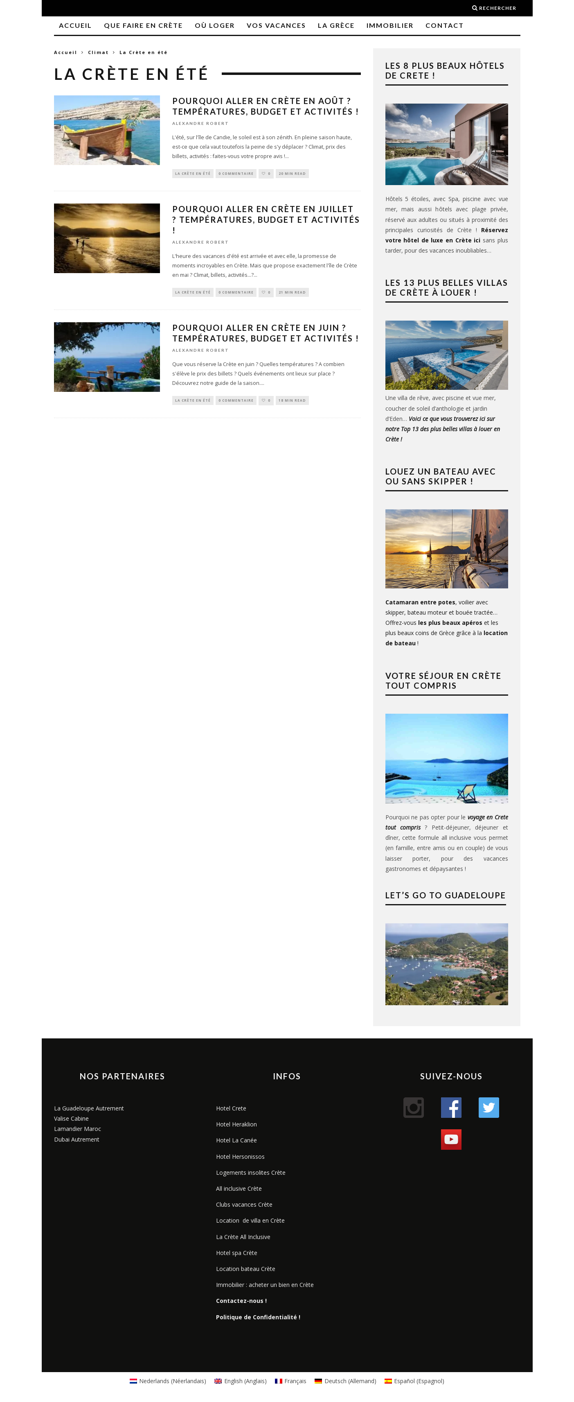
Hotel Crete (231, 1108)
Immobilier (390, 25)
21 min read (292, 293)
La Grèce (336, 25)
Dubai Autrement (76, 1139)
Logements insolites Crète (251, 1172)
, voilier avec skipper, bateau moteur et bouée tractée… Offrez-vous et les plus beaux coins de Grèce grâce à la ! (446, 622)
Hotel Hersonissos (240, 1156)
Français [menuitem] (295, 1381)
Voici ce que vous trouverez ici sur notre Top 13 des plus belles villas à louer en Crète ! (442, 429)
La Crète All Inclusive (243, 1237)
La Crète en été (193, 174)
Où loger (215, 25)
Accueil (75, 25)
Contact (444, 25)
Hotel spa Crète (236, 1253)
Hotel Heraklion (236, 1124)
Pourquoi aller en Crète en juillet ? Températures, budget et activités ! (266, 220)
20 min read (292, 174)
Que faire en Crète (143, 25)
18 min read (292, 402)
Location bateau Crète (245, 1269)
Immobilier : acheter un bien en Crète (265, 1285)
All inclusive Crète (239, 1188)
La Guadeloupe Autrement (89, 1108)
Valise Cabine (71, 1118)
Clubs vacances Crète (244, 1204)
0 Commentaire (236, 174)
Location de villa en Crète (250, 1220)
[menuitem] (168, 1381)
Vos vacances (276, 25)
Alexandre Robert (200, 123)
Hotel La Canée (236, 1140)
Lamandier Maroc (77, 1129)
